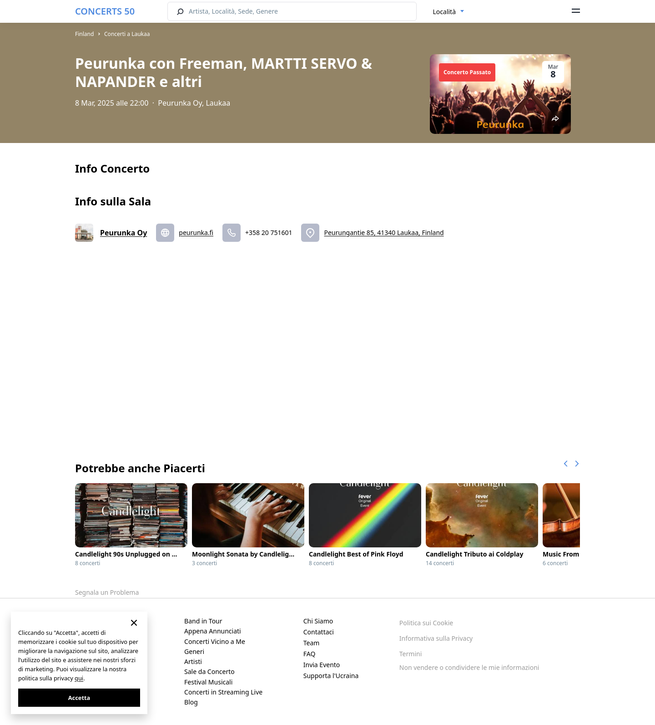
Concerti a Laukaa (127, 34)
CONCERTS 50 (105, 11)
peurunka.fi (196, 232)
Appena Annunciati (212, 631)
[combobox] (449, 12)
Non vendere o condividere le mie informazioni (469, 667)
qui (79, 678)
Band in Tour (203, 621)
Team (311, 642)
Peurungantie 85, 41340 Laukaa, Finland (383, 232)
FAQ (309, 653)
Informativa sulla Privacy (436, 638)
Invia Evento (321, 664)
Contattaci (318, 632)
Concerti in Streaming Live (223, 692)
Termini (410, 653)
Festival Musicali (208, 682)
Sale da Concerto (209, 671)
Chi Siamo (318, 621)
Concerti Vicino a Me (214, 641)
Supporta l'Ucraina (331, 675)
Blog (191, 702)
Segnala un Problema (107, 592)
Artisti (193, 661)
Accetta (79, 698)
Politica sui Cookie (426, 622)
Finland (84, 34)
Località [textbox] (444, 11)
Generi (194, 651)
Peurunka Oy (123, 233)
